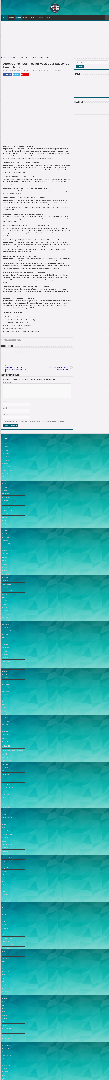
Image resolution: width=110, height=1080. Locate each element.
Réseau (4, 959)
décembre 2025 (6, 431)
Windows (4, 1039)
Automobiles (5, 744)
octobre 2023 (6, 518)
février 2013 (5, 651)
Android (4, 724)
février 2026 (5, 424)
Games (18, 18)
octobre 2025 (6, 437)
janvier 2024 (5, 507)
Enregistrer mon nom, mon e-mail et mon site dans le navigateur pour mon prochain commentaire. (35, 392)
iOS (3, 848)
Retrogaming (6, 962)
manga (4, 885)
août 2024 (5, 484)
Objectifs (4, 922)
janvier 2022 (5, 588)
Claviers (4, 774)
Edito (3, 798)
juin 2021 (4, 611)
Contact (11, 18)
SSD (3, 975)
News (3, 905)
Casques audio (6, 761)
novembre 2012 (6, 661)
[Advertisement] (55, 39)
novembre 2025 (6, 434)
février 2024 (5, 504)
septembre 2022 (7, 561)
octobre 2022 (6, 558)
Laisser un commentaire (55, 70)
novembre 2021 (6, 594)
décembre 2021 (6, 591)
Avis (3, 748)
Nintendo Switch (7, 912)
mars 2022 (5, 581)
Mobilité (48, 18)
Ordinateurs (5, 928)
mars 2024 (5, 501)
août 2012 (5, 671)
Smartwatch (5, 969)
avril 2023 (5, 538)
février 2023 (5, 544)
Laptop (4, 858)
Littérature (33, 18)
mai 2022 (4, 574)
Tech (3, 992)
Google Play (5, 838)
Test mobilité (6, 1009)
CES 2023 (4, 768)
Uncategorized (6, 1025)
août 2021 (5, 605)
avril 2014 (5, 621)
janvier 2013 (5, 655)
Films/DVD (5, 821)
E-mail (5, 378)
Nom (5, 372)
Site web (5, 385)
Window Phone (6, 1035)
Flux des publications (8, 1062)
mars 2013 (5, 648)
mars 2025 (5, 461)
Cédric (6, 70)
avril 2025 (5, 457)
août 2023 (5, 524)
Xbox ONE (42, 70)
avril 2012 (5, 685)
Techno (25, 18)
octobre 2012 (6, 665)
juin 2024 (4, 491)
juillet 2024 (5, 487)
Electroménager (6, 801)
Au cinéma (5, 738)
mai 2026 (4, 414)
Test (3, 1005)
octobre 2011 (6, 705)
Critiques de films (7, 788)
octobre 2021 (6, 598)
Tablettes (4, 989)
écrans (4, 795)
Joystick (4, 855)
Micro (3, 892)
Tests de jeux (6, 1012)
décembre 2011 (6, 698)
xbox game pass (10, 310)
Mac (3, 875)
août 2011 (5, 712)
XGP (19, 310)
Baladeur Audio (6, 751)
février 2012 (5, 692)
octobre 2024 (6, 477)
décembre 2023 (6, 511)
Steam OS (5, 985)
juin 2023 (4, 531)
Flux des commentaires (9, 1065)
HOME (5, 18)
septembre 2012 (7, 668)
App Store (5, 728)
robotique (5, 965)
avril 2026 (5, 417)
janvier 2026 (5, 427)
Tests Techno (6, 1015)
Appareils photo (7, 731)
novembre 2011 (6, 702)
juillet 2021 (5, 608)
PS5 (3, 952)
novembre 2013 (6, 631)
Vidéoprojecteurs (7, 1032)
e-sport (4, 791)
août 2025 (5, 444)
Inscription (5, 1055)
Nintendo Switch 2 (7, 915)
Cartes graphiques (7, 758)
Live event (5, 868)
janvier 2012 (5, 695)
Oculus (4, 925)
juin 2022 (4, 571)
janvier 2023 (5, 548)
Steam (3, 982)
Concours (5, 781)
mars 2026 (5, 420)
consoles (4, 784)
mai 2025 (4, 454)
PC (30, 70)
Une (3, 1029)
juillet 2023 (5, 528)
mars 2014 (5, 625)
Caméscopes (6, 754)
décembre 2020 (6, 615)
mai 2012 (4, 682)
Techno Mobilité (6, 999)
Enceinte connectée (7, 805)
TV (2, 1022)
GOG (3, 831)
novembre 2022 (6, 554)
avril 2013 (5, 645)
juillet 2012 (5, 675)
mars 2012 (5, 688)
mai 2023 (4, 534)
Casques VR (5, 764)
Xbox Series (5, 1046)
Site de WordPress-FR (8, 1068)
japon (3, 851)
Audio (3, 741)
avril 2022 (5, 578)
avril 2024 (5, 497)
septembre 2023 (7, 521)
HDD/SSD (4, 841)
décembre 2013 (6, 628)
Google (4, 835)
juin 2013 (4, 641)
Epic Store (5, 808)
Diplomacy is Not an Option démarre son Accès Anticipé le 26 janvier (16, 339)
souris (3, 972)
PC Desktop (5, 942)
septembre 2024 (7, 481)
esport (4, 811)
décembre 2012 (6, 658)
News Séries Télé (7, 908)
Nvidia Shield (6, 918)
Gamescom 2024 (7, 828)
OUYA (3, 932)
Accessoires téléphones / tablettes (12, 721)
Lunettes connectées (8, 872)
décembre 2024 (6, 471)
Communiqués (6, 778)
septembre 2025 (7, 441)
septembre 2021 (7, 601)
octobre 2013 (6, 635)
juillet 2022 (5, 568)
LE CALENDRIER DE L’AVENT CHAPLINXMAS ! (58, 338)
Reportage (5, 955)
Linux (3, 861)
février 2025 (5, 464)
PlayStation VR (6, 945)
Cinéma (41, 18)
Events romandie (7, 815)
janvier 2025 (5, 467)
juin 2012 (4, 678)
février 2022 (5, 584)
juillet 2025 (5, 447)
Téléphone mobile (7, 1002)
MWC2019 (5, 898)
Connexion (5, 1058)
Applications (5, 734)
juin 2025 (4, 451)
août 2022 (5, 564)
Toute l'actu (35, 70)
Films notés (5, 818)
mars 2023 (5, 541)
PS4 (3, 948)
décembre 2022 (6, 551)
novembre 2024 (6, 474)
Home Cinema (6, 845)
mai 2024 (4, 494)
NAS (3, 902)
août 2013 (5, 638)
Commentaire (8, 352)
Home (3, 57)
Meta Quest (5, 888)
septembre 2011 (7, 708)
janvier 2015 (5, 618)
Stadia (3, 979)
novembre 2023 (6, 514)
